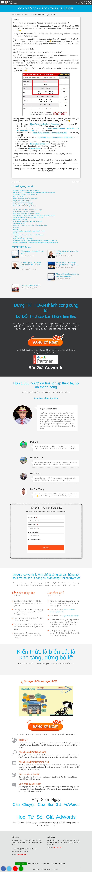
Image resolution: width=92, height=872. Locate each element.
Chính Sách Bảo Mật (32, 864)
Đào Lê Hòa (36, 473)
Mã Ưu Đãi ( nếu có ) (34, 539)
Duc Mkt (34, 441)
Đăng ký (46, 548)
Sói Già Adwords (17, 14)
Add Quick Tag (17, 237)
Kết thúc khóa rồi (18, 196)
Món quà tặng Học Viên (20, 219)
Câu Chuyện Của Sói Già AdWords (46, 804)
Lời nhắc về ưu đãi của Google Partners (25, 206)
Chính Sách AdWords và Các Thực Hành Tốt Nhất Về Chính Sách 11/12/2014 (36, 242)
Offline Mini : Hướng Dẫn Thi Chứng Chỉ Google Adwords (30, 225)
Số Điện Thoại (33, 525)
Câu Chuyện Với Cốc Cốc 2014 (22, 200)
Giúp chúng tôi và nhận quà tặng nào (24, 212)
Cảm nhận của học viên (30, 784)
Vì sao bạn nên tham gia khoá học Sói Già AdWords (29, 235)
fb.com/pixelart (35, 148)
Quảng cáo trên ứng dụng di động (23, 204)
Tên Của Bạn (32, 518)
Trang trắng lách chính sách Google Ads (25, 194)
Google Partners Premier (70, 616)
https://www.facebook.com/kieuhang (44, 124)
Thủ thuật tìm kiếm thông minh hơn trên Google (28, 210)
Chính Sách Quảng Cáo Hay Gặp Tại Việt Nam (27, 190)
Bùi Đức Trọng (37, 489)
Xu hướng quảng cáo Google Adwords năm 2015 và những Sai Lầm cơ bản (36, 240)
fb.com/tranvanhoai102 (39, 144)
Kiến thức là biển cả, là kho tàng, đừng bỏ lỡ (46, 654)
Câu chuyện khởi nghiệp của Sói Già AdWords (27, 214)
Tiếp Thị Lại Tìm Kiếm (20, 223)
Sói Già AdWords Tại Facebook (49, 869)
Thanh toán (45, 864)
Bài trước (17, 182)
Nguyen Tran (36, 457)
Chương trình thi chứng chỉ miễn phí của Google (28, 221)
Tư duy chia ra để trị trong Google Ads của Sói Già (28, 217)
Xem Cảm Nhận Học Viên (46, 398)
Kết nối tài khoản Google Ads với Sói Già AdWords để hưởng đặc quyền (35, 192)
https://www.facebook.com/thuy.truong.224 (50, 133)
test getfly (16, 229)
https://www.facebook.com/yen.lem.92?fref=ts (55, 137)
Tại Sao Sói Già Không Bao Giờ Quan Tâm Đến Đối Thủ (30, 231)
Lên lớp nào (17, 233)
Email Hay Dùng (33, 532)
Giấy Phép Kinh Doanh (59, 864)
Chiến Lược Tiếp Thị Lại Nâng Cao (23, 202)
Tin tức (26, 14)
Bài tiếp (76, 182)
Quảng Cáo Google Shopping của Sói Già (25, 198)
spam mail (16, 227)
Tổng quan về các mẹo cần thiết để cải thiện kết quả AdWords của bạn (35, 215)
